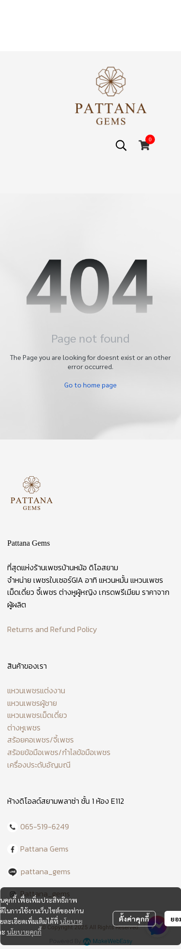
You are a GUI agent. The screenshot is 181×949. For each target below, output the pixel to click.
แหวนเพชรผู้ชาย (32, 703)
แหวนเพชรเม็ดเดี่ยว (37, 715)
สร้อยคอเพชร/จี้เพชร (40, 739)
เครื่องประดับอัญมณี (38, 764)
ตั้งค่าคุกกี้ (134, 918)
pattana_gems (45, 871)
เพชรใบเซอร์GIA (58, 580)
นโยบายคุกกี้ (24, 931)
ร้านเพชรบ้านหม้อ (60, 567)
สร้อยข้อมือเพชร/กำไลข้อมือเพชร (59, 752)
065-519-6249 (44, 826)
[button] (121, 145)
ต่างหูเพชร (24, 727)
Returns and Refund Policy (52, 629)
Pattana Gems (44, 848)
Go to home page (90, 384)
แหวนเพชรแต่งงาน (36, 690)
